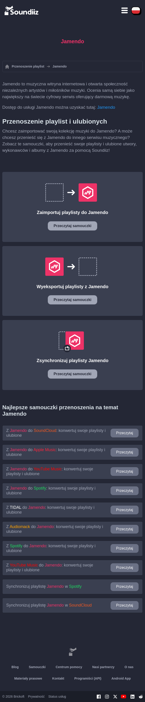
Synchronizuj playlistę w (44, 586)
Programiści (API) (87, 678)
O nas (129, 667)
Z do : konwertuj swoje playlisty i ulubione (55, 433)
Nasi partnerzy (103, 667)
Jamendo (106, 107)
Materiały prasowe (28, 678)
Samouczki (37, 667)
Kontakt (58, 678)
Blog (15, 667)
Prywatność (36, 696)
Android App (121, 678)
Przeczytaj (124, 433)
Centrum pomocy (69, 667)
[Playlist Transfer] (22, 10)
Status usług (57, 696)
